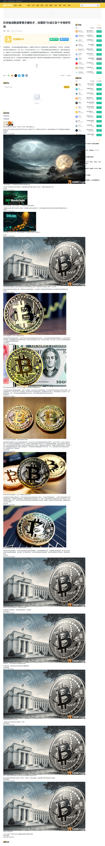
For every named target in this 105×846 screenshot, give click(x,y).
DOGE (80, 134)
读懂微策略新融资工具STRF (10, 719)
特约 (42, 5)
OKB (79, 102)
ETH (79, 116)
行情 (20, 5)
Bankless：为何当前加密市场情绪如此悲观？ (14, 663)
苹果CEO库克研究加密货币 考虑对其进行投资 (15, 607)
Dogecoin (81, 67)
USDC (80, 58)
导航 (69, 5)
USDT (80, 40)
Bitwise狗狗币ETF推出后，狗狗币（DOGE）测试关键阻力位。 (19, 126)
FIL (79, 88)
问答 (60, 5)
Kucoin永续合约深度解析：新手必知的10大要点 (15, 439)
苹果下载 (54, 39)
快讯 (24, 5)
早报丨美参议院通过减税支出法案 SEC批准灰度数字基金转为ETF (20, 775)
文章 (55, 5)
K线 (29, 5)
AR (79, 120)
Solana (80, 53)
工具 (33, 5)
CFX (79, 125)
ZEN (79, 93)
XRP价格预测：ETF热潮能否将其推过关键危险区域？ (17, 184)
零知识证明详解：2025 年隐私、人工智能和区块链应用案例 (18, 205)
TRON (80, 63)
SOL (79, 129)
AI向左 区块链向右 (8, 831)
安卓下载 (64, 39)
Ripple (80, 44)
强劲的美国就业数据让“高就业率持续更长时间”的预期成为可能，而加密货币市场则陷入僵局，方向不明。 (30, 286)
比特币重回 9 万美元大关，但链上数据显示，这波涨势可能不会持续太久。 (22, 232)
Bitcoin (80, 31)
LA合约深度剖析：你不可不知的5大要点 (13, 335)
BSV (79, 111)
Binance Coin (81, 49)
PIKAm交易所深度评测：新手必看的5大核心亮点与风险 (17, 548)
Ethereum (81, 35)
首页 (15, 5)
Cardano (80, 72)
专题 (37, 5)
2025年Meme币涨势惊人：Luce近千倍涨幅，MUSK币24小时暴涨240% (21, 387)
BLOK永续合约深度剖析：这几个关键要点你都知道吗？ (17, 494)
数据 (51, 5)
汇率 (46, 5)
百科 (64, 5)
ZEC (79, 84)
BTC (79, 97)
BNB (79, 107)
